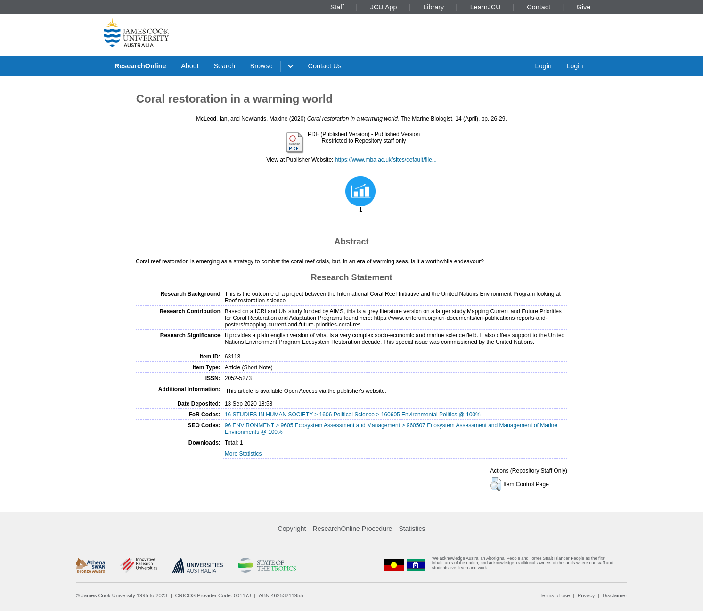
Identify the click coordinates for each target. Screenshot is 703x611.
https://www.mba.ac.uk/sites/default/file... (386, 159)
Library (433, 7)
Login (543, 66)
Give (584, 7)
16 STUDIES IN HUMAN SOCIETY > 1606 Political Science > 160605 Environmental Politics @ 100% (353, 414)
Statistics (412, 528)
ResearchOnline (140, 66)
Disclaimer (615, 595)
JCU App (383, 7)
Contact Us (325, 66)
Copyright (292, 528)
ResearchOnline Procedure (352, 528)
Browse (261, 66)
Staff (337, 7)
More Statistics (243, 453)
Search (224, 66)
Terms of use (555, 595)
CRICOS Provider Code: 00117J (213, 595)
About (190, 66)
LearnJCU (485, 7)
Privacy (586, 595)
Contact (538, 7)
